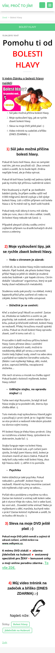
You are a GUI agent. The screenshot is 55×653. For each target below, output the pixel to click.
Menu (50, 5)
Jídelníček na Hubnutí (17, 630)
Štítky (5, 624)
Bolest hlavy (20, 624)
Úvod (4, 17)
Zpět (4, 642)
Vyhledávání (42, 5)
